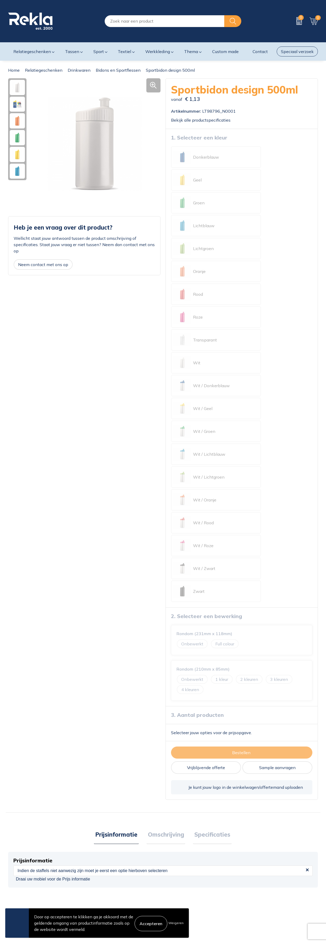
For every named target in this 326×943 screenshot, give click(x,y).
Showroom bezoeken (107, 906)
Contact (173, 864)
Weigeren (176, 923)
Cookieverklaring (260, 864)
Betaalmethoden (181, 880)
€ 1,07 (27, 767)
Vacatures (96, 872)
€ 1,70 (182, 761)
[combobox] (165, 21)
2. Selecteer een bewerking (206, 318)
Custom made (225, 51)
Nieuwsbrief (98, 889)
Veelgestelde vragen (106, 897)
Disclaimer (254, 880)
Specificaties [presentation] (210, 537)
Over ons (95, 864)
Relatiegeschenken (43, 70)
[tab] (119, 538)
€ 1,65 (260, 761)
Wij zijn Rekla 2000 (106, 880)
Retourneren (177, 889)
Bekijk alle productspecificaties (202, 119)
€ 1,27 (105, 753)
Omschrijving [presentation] (166, 537)
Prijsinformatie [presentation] (119, 537)
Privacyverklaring (261, 872)
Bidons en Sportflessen (118, 70)
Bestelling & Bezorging (187, 872)
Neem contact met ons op (43, 264)
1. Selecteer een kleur (199, 137)
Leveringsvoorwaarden (266, 889)
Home (14, 70)
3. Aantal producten (197, 417)
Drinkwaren (79, 70)
